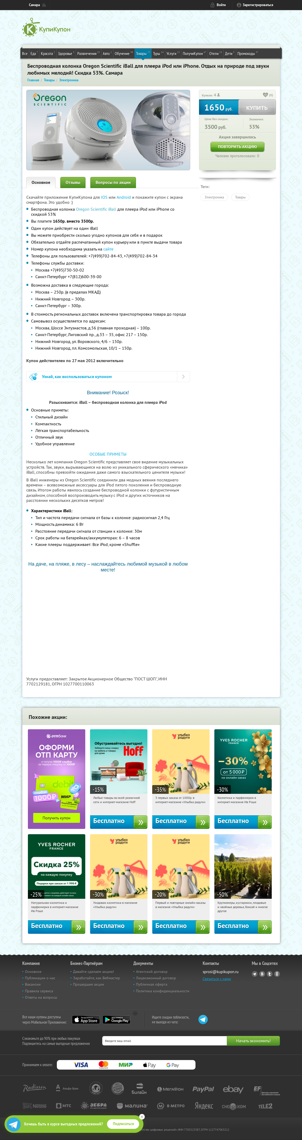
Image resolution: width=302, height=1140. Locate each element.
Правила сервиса (39, 991)
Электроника (214, 197)
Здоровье (66, 53)
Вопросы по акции (113, 182)
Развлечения (88, 53)
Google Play (116, 1019)
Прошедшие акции (88, 984)
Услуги (173, 53)
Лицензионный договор (156, 978)
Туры (158, 53)
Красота (48, 53)
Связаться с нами (217, 978)
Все (25, 53)
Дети (230, 53)
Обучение (124, 53)
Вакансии (33, 984)
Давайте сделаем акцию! (93, 971)
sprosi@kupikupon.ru (221, 971)
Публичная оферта (151, 984)
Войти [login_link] (221, 5)
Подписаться (123, 1123)
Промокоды (247, 53)
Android (124, 197)
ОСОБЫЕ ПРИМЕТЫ (108, 454)
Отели (215, 53)
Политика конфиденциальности (162, 991)
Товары (143, 53)
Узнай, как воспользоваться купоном (77, 376)
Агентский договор (152, 971)
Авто (107, 53)
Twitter (270, 974)
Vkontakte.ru (262, 974)
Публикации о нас (40, 978)
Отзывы (73, 182)
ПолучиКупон (194, 53)
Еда (34, 53)
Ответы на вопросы (41, 997)
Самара (34, 5)
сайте (108, 249)
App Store (86, 1019)
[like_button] (265, 95)
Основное (41, 182)
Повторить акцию (237, 146)
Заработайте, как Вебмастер (96, 978)
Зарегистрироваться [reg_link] (258, 5)
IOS (105, 197)
